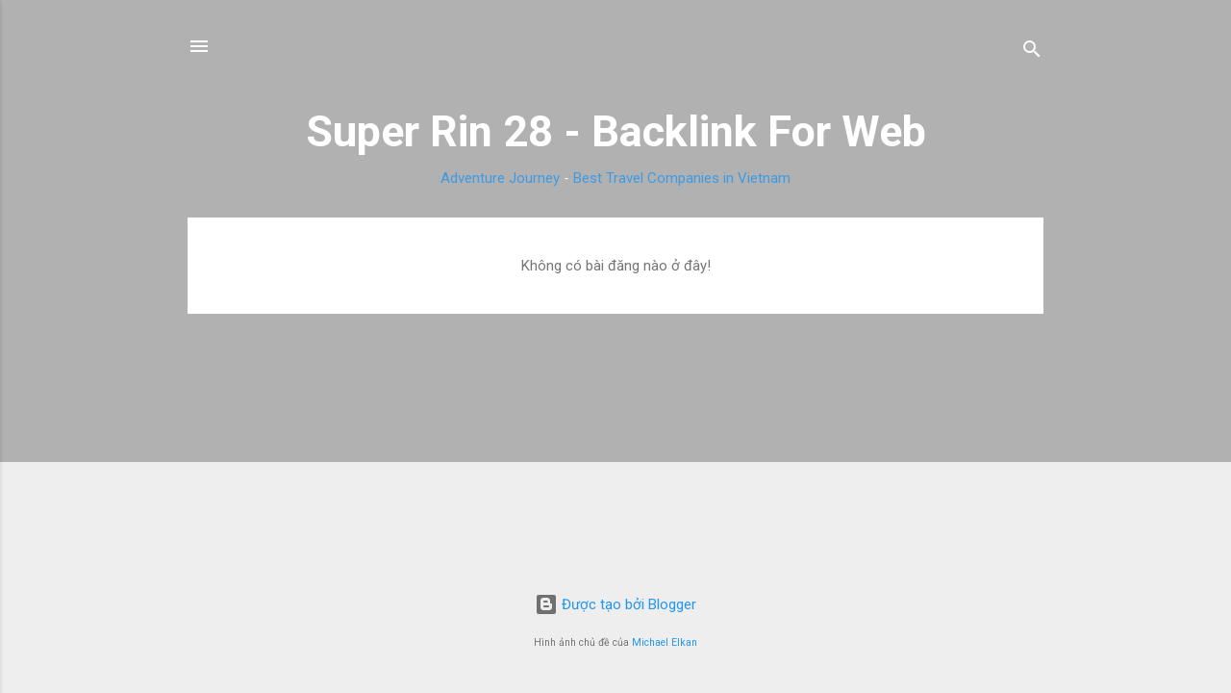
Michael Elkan (664, 642)
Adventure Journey (500, 178)
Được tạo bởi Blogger (615, 604)
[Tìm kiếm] (1031, 52)
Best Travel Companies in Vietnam (682, 178)
